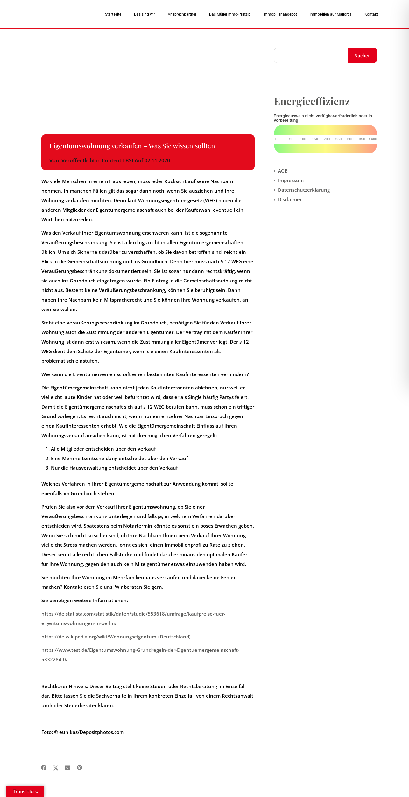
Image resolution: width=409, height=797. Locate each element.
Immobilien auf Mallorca (331, 14)
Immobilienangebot (280, 14)
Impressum (291, 180)
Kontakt (371, 14)
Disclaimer (290, 199)
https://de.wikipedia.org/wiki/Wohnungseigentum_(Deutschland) (116, 636)
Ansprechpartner (182, 14)
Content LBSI (117, 160)
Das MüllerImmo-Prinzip (229, 14)
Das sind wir (144, 14)
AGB (283, 170)
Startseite (113, 14)
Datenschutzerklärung (304, 190)
